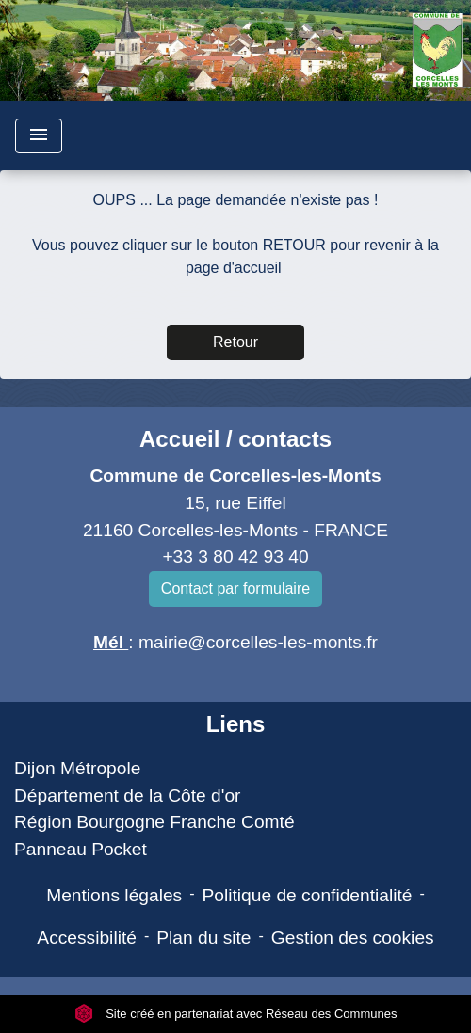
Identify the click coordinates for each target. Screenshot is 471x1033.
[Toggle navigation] (38, 136)
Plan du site (203, 937)
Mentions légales (114, 895)
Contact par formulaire (235, 588)
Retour (235, 342)
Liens (236, 724)
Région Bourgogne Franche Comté (154, 822)
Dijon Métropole (77, 768)
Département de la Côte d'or (127, 795)
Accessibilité (87, 937)
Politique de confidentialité (308, 895)
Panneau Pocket (80, 849)
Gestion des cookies (352, 937)
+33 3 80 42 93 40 (235, 556)
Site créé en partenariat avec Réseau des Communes (236, 1014)
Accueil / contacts (235, 439)
